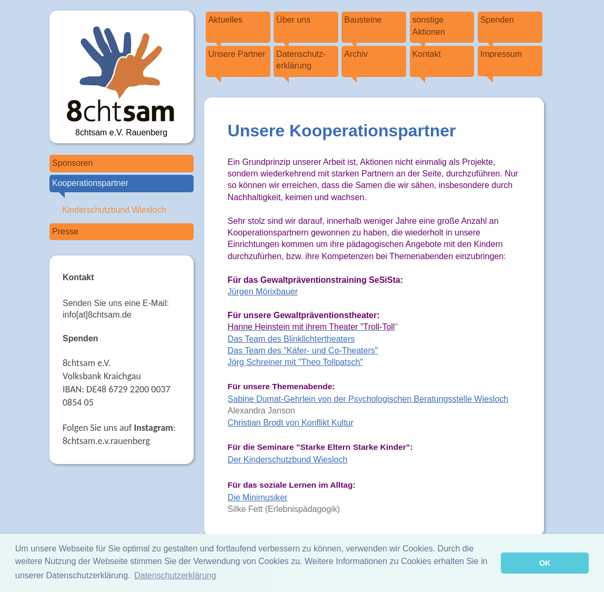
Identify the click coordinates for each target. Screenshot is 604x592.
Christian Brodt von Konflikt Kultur (291, 422)
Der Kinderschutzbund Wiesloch (288, 459)
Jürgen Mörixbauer (263, 291)
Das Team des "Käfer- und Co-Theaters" (303, 350)
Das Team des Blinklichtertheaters (291, 338)
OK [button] (545, 563)
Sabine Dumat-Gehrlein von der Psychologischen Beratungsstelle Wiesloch (368, 398)
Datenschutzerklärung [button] (175, 575)
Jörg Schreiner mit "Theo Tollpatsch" (295, 362)
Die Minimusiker (258, 497)
